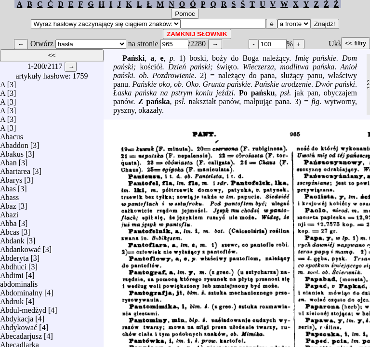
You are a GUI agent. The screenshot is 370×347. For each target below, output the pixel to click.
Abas (8, 186)
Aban (8, 160)
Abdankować (20, 247)
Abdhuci (13, 264)
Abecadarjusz (21, 334)
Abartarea (15, 169)
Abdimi (12, 273)
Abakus (12, 151)
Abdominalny (21, 290)
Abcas (9, 230)
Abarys (11, 178)
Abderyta (14, 256)
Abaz (8, 204)
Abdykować (18, 325)
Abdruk (12, 299)
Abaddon (14, 143)
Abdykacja (16, 316)
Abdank (12, 238)
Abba (8, 221)
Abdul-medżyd (23, 308)
